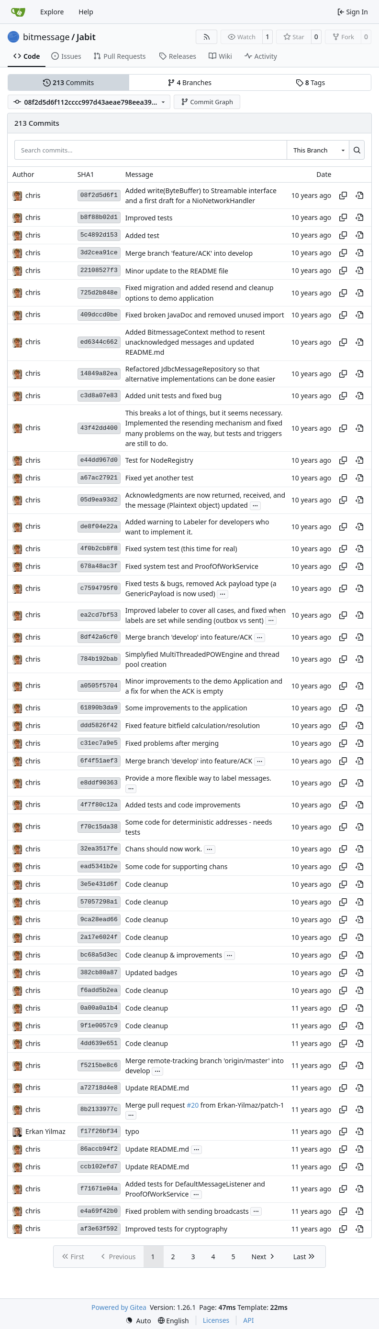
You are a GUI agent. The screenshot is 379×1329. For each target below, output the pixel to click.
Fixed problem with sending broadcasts (187, 1211)
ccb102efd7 (99, 1166)
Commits (68, 82)
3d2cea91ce (99, 252)
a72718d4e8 (99, 1087)
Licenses (216, 1320)
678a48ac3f (99, 566)
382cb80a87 (99, 972)
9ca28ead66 (99, 919)
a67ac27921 (99, 477)
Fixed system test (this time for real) (181, 549)
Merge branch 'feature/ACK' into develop (189, 253)
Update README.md (157, 1087)
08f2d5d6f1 (99, 195)
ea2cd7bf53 (99, 615)
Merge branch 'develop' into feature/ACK (188, 637)
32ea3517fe (99, 848)
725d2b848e (99, 292)
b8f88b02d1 (99, 217)
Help (85, 11)
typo (132, 1131)
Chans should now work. (163, 849)
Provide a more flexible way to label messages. (198, 778)
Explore (52, 11)
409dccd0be (99, 314)
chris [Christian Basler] (32, 195)
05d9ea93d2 (99, 499)
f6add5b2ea (99, 990)
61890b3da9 (99, 707)
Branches (189, 82)
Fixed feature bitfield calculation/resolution (192, 725)
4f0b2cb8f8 (99, 548)
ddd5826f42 (99, 725)
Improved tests (149, 217)
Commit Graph (207, 102)
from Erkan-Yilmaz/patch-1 (241, 1105)
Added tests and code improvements (183, 804)
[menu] (138, 1320)
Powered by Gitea (118, 1307)
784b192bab (99, 659)
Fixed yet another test (159, 478)
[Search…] (357, 149)
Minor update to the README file (176, 270)
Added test (142, 235)
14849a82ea (99, 373)
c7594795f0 (99, 588)
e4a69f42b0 (99, 1211)
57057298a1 (99, 901)
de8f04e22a (99, 526)
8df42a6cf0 (99, 637)
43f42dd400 (99, 428)
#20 (193, 1105)
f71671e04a (99, 1188)
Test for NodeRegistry (159, 460)
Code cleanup (146, 884)
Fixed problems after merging (172, 743)
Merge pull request (156, 1105)
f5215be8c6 (99, 1065)
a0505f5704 (99, 685)
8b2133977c (99, 1109)
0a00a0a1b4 (99, 1008)
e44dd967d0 (99, 460)
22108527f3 (99, 270)
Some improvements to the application (186, 708)
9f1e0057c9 (99, 1025)
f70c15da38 (99, 826)
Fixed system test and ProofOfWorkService (191, 566)
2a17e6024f (99, 937)
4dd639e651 (99, 1043)
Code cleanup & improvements (173, 955)
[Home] (18, 12)
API (248, 1320)
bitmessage (46, 37)
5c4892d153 (99, 235)
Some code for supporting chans (176, 866)
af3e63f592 (99, 1228)
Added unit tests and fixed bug (173, 396)
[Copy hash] (343, 195)
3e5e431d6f (99, 884)
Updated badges (151, 973)
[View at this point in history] (359, 195)
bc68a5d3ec (99, 955)
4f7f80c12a (99, 804)
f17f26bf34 (99, 1131)
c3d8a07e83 (99, 395)
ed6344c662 (99, 342)
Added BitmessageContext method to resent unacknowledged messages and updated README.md (195, 342)
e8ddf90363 (99, 782)
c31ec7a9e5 (99, 743)
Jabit (86, 37)
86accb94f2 (99, 1149)
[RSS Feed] (207, 37)
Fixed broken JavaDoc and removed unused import (204, 314)
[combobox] (318, 149)
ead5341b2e (99, 866)
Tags (310, 82)
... (255, 504)
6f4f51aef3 (99, 760)
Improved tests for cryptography (176, 1228)
